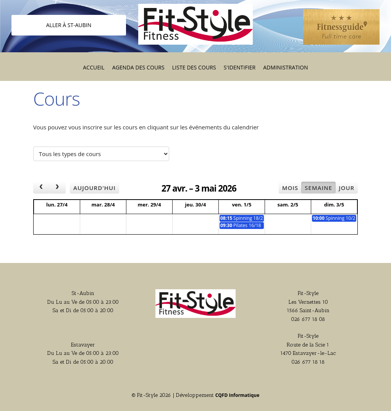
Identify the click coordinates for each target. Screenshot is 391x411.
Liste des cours (194, 67)
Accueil (93, 67)
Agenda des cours (138, 67)
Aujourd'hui (94, 188)
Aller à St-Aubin (68, 25)
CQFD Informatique (237, 395)
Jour (346, 188)
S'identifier (240, 67)
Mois (290, 188)
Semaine (318, 188)
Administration (285, 67)
